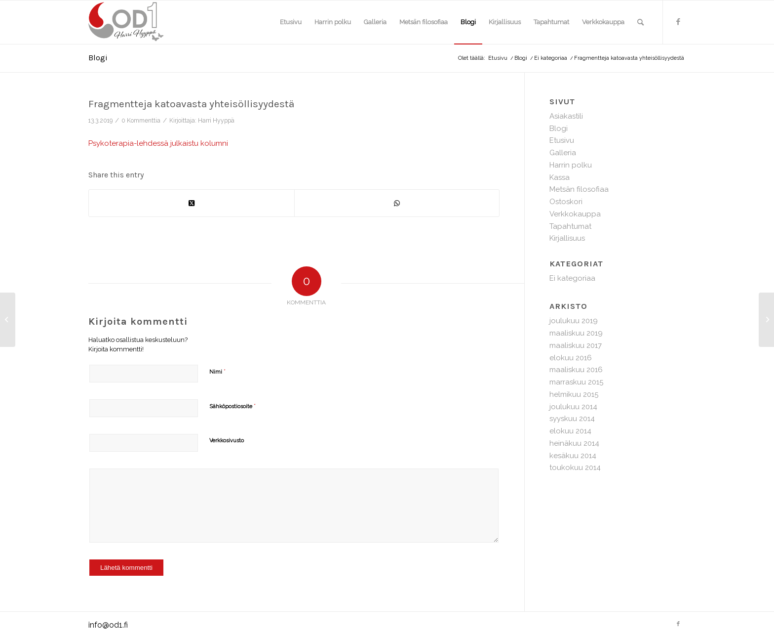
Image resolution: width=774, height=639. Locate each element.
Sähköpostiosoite (232, 406)
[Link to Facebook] (678, 21)
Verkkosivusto (226, 440)
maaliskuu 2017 (575, 345)
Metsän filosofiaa (579, 189)
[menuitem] (290, 22)
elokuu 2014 (570, 430)
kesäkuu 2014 (572, 455)
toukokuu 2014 (575, 467)
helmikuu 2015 (573, 394)
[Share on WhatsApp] (397, 203)
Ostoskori (565, 201)
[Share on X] (191, 203)
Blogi (98, 57)
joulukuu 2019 (573, 320)
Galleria (562, 152)
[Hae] (640, 22)
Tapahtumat (570, 226)
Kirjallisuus (567, 238)
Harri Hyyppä (216, 120)
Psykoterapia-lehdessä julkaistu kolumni (158, 143)
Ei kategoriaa (572, 278)
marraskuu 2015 (576, 382)
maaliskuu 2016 (576, 369)
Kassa (559, 177)
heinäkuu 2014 (574, 443)
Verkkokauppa (575, 214)
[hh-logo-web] (135, 22)
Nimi (217, 371)
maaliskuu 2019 (576, 333)
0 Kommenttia (140, 120)
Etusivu (561, 140)
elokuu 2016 (570, 357)
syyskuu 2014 (572, 418)
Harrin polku (570, 165)
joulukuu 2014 (573, 406)
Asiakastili (566, 116)
